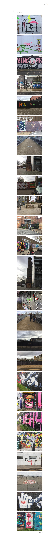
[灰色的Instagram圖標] (44, 4)
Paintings (13, 10)
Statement (13, 18)
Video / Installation (14, 14)
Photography (13, 12)
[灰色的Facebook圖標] (46, 4)
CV (12, 16)
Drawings (13, 11)
